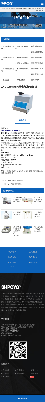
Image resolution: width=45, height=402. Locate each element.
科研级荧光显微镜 (22, 70)
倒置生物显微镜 (36, 52)
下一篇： (11, 184)
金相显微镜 (6, 8)
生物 (11, 307)
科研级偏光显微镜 (7, 70)
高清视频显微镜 (36, 57)
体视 (21, 307)
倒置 (30, 307)
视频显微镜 (33, 262)
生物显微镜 (15, 8)
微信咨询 (23, 398)
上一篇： (12, 180)
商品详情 (22, 120)
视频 (40, 307)
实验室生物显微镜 (7, 59)
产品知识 (5, 373)
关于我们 (19, 370)
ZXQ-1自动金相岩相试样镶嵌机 (30, 25)
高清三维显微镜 (36, 63)
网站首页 (5, 370)
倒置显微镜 (32, 8)
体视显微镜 (23, 8)
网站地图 (5, 377)
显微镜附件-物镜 (36, 74)
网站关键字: (11, 252)
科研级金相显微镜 (7, 47)
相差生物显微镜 (22, 57)
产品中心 (34, 370)
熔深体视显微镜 (22, 63)
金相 (38, 138)
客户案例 (19, 373)
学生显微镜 (20, 80)
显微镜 (40, 11)
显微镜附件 (34, 80)
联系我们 (34, 373)
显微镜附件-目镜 (36, 69)
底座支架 (5, 80)
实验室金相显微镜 (22, 47)
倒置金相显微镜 (36, 46)
